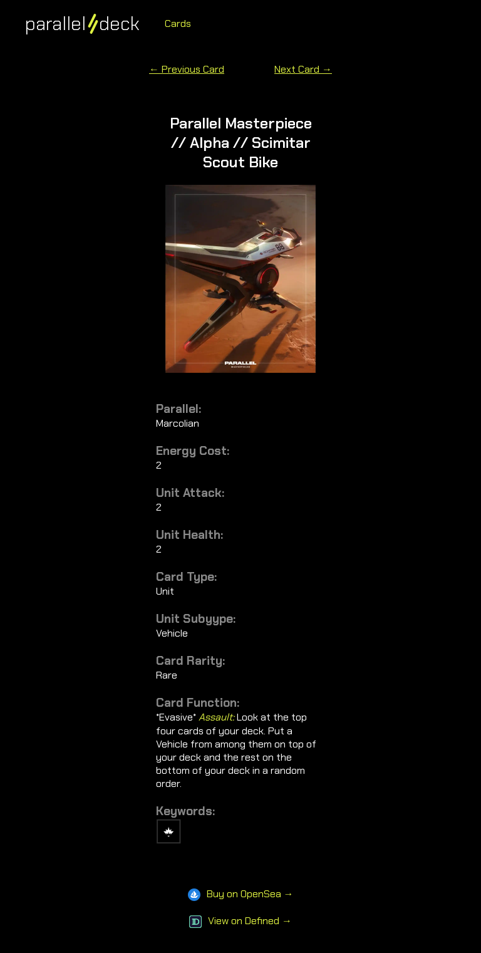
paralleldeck (82, 23)
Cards (178, 23)
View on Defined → (240, 920)
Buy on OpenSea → (241, 893)
